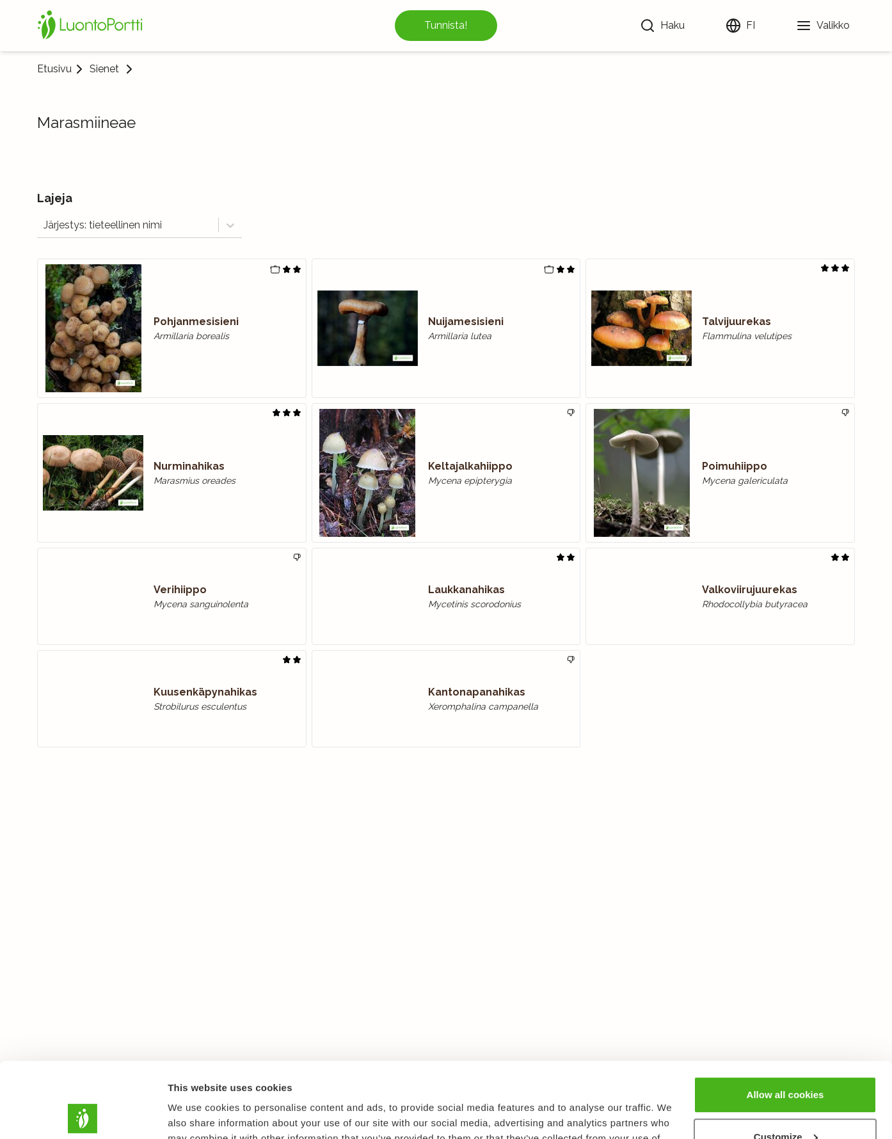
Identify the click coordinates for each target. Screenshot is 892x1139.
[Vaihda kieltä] (740, 26)
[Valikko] (823, 26)
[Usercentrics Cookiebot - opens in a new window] (83, 1114)
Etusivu (54, 69)
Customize (786, 1061)
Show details (197, 1113)
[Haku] (662, 26)
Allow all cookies (785, 1019)
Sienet (104, 69)
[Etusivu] (92, 25)
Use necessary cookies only (785, 1103)
